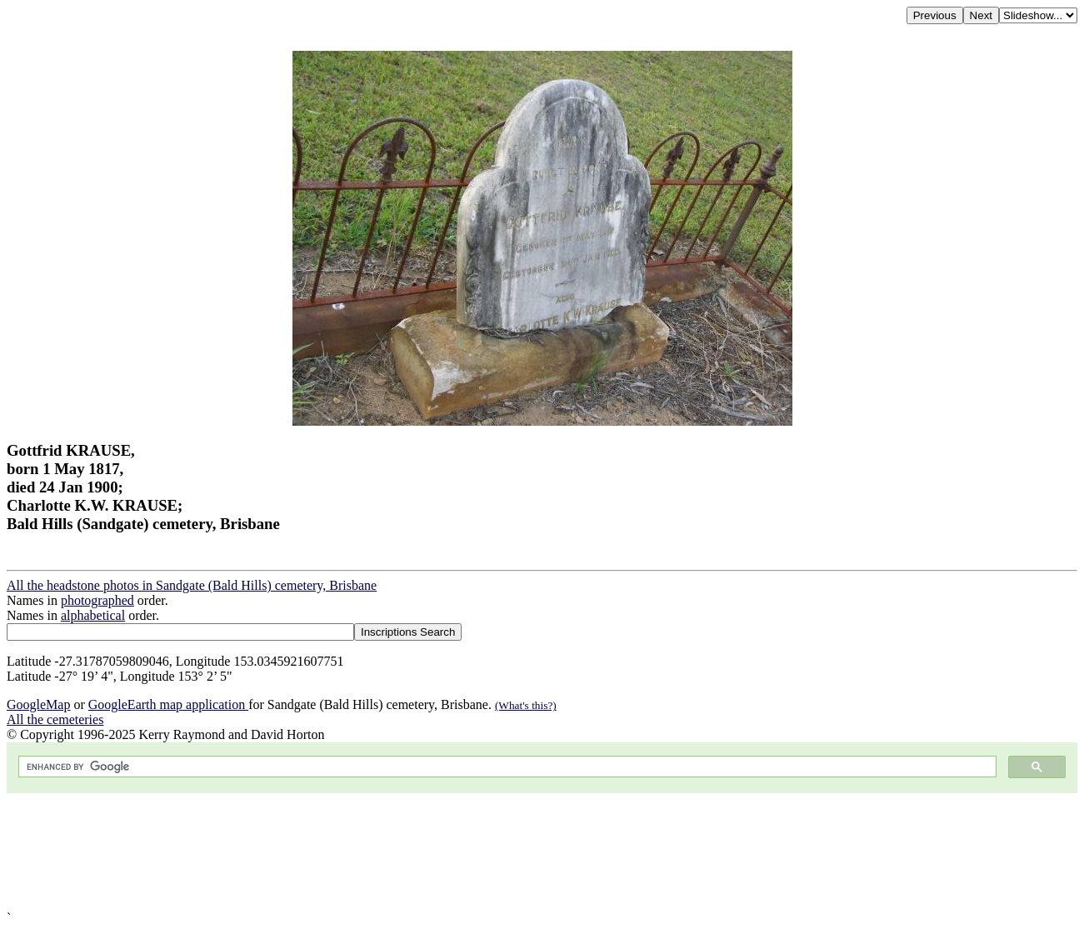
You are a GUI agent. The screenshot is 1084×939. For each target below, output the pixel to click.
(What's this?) (526, 705)
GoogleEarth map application (168, 704)
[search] (506, 767)
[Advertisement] (507, 852)
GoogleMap (38, 704)
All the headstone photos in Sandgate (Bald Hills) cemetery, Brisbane (192, 585)
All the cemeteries (55, 719)
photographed (97, 600)
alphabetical (93, 615)
